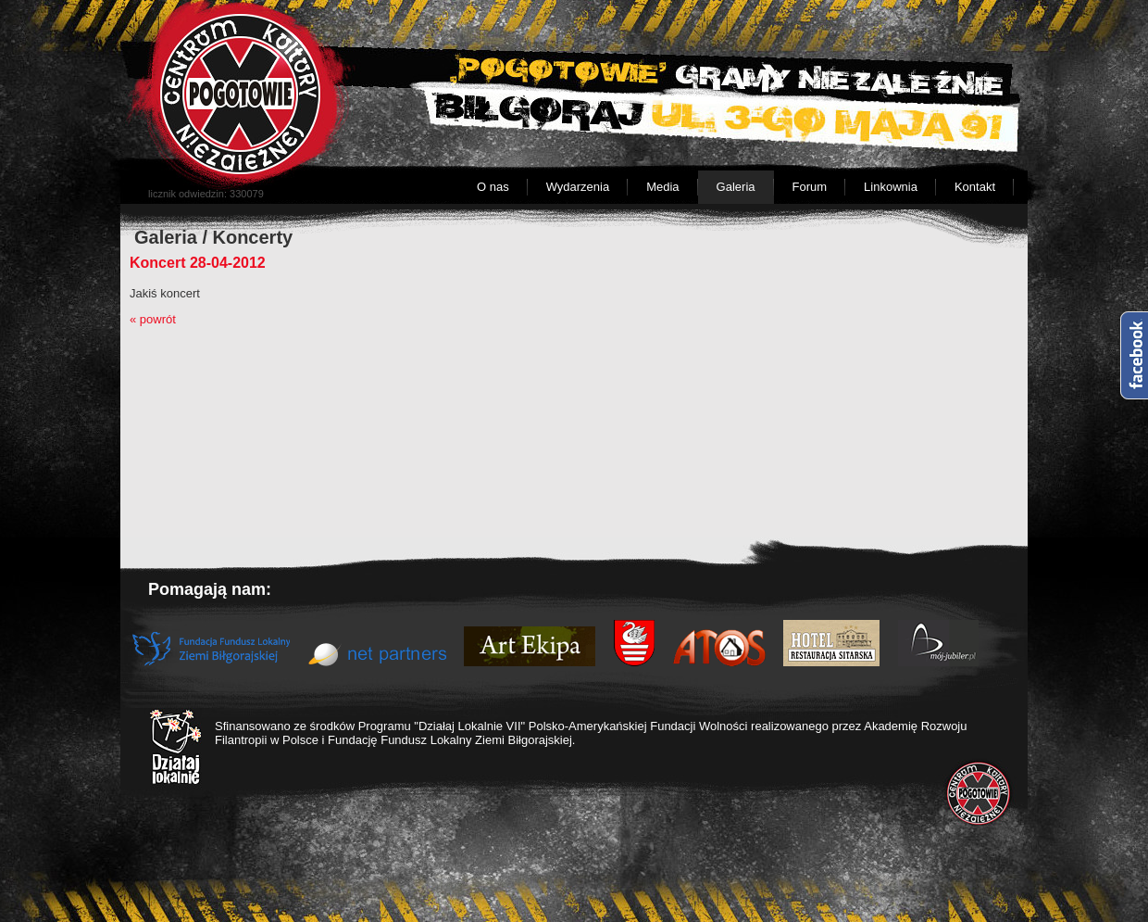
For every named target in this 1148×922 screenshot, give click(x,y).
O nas (493, 187)
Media (662, 187)
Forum (810, 187)
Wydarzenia (578, 187)
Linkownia (890, 187)
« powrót (153, 319)
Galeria (736, 187)
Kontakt (975, 187)
